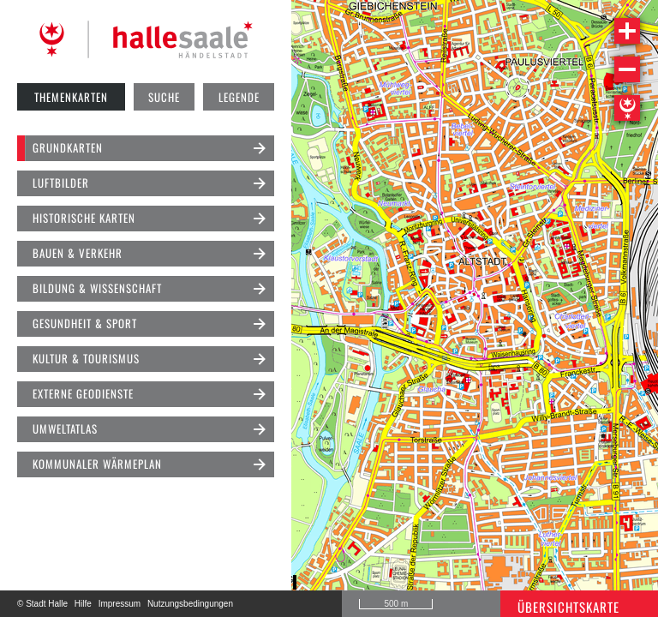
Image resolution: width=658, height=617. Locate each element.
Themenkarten (71, 96)
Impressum (120, 603)
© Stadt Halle (42, 603)
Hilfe (83, 603)
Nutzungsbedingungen (190, 603)
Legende (239, 96)
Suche (164, 96)
